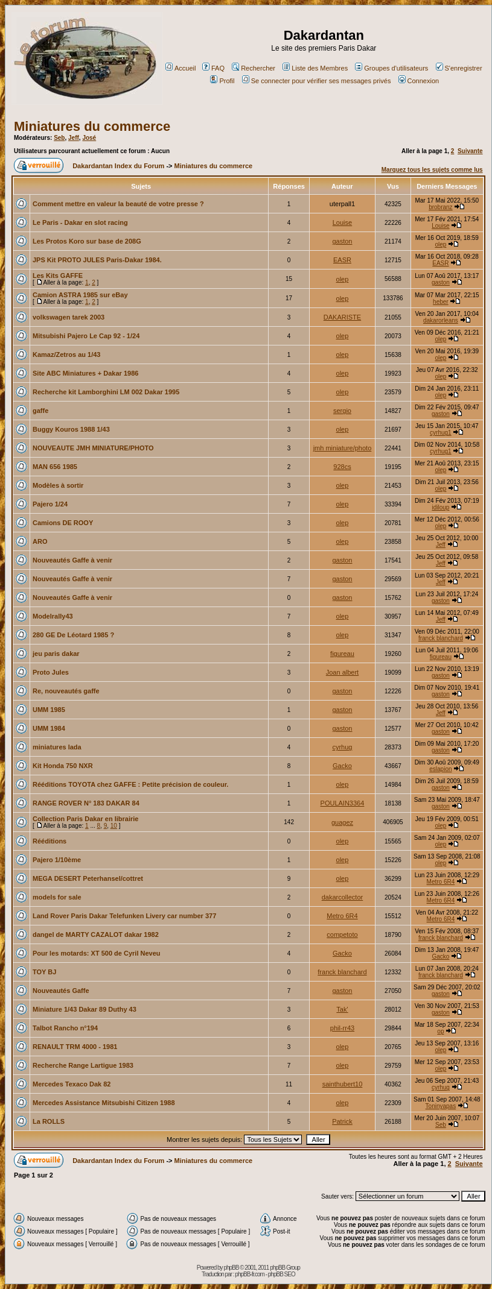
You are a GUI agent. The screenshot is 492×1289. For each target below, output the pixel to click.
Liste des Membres (315, 68)
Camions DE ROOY (63, 522)
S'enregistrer (459, 68)
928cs (342, 466)
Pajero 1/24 (50, 504)
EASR (342, 259)
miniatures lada (57, 747)
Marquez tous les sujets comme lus (432, 169)
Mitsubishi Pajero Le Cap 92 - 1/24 (86, 335)
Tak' (342, 1009)
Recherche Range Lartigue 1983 (83, 1065)
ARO (40, 541)
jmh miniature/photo (342, 448)
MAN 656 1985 (55, 466)
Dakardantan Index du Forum (118, 165)
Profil (222, 80)
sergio (342, 410)
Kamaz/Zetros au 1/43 (67, 354)
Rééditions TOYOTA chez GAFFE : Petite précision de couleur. (130, 784)
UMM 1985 (49, 709)
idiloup (440, 507)
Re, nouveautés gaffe (66, 691)
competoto (342, 934)
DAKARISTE (342, 317)
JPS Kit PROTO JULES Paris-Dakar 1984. (97, 259)
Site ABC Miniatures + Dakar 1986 (85, 373)
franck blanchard (440, 638)
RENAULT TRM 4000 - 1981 (75, 1046)
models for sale (57, 897)
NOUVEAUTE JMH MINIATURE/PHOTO (93, 448)
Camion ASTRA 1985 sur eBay (80, 294)
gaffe (40, 410)
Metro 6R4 (441, 881)
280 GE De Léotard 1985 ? (73, 634)
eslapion (440, 769)
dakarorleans (440, 320)
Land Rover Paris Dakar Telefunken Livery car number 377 (124, 915)
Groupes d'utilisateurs (391, 68)
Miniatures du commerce (92, 126)
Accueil (180, 68)
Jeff (73, 137)
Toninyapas (441, 1106)
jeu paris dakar (56, 653)
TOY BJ (44, 971)
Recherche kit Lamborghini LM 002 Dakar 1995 (106, 392)
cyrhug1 (441, 432)
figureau (342, 653)
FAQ (213, 68)
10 (113, 825)
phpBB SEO (281, 1274)
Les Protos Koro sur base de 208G (87, 241)
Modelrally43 (53, 616)
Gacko (342, 765)
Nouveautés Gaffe (61, 990)
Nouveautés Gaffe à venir (72, 560)
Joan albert (342, 672)
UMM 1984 (49, 728)
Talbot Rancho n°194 (65, 1028)
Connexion (418, 80)
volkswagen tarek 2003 (68, 317)
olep (440, 244)
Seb (59, 137)
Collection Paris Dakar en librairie (85, 818)
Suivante (470, 151)
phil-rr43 (342, 1028)
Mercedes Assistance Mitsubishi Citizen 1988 (104, 1102)
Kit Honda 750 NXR (63, 765)
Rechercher (253, 68)
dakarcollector (342, 897)
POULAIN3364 (343, 803)
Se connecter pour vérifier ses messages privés (316, 80)
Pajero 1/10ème (57, 859)
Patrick (342, 1121)
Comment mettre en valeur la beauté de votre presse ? (118, 203)
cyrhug (342, 747)
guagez (342, 822)
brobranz (440, 207)
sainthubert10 (342, 1084)
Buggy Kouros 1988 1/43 (71, 429)
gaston (342, 241)
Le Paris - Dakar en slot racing (80, 222)
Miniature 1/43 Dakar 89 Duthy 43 (84, 1009)
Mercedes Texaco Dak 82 (71, 1084)
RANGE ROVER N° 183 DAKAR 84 (86, 803)
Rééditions (49, 841)
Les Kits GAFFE (58, 275)
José (89, 137)
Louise (342, 222)
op (440, 1031)
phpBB (230, 1267)
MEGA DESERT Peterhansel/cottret (88, 878)
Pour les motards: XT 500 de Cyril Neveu (97, 953)
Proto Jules (51, 672)
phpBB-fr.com (249, 1274)
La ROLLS (49, 1121)
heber (441, 301)
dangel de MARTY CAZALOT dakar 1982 (96, 934)
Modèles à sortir (58, 485)
